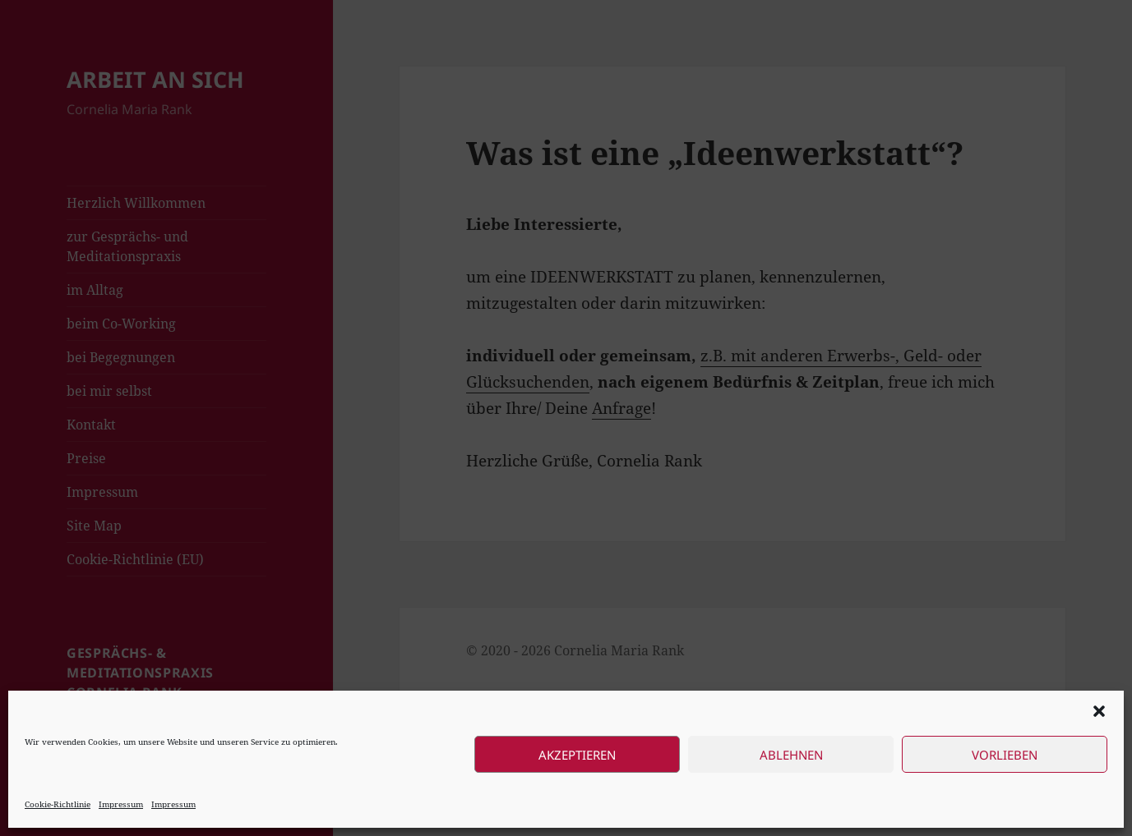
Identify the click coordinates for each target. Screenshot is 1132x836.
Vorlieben (1004, 754)
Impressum (121, 804)
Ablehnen (791, 754)
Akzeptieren (577, 754)
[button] (1099, 711)
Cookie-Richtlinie (57, 804)
